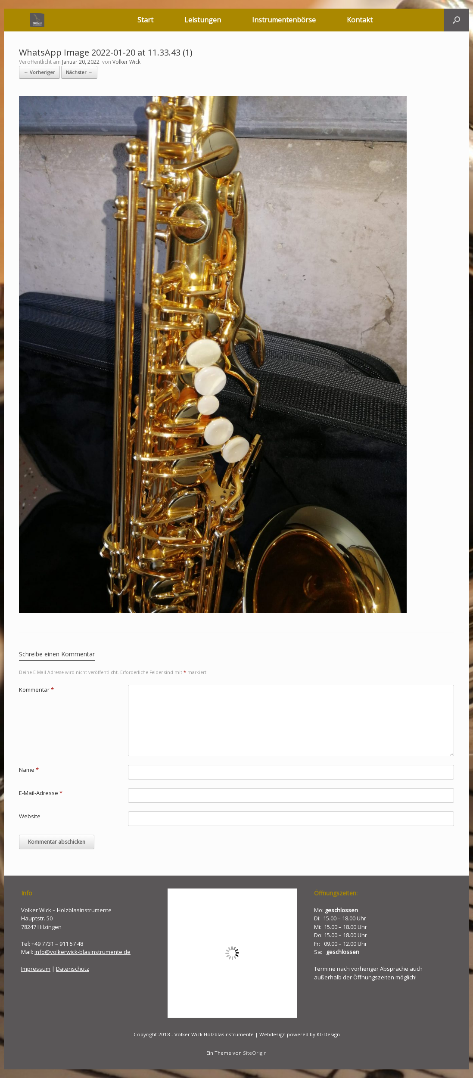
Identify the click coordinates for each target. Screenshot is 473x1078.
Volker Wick (126, 61)
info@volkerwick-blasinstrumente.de (82, 952)
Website (29, 816)
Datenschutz (72, 968)
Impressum (35, 968)
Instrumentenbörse (284, 20)
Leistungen (202, 20)
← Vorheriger (39, 72)
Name (29, 770)
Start (145, 20)
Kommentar (36, 689)
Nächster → (79, 72)
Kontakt (360, 20)
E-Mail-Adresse (40, 793)
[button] (456, 20)
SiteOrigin (255, 1053)
